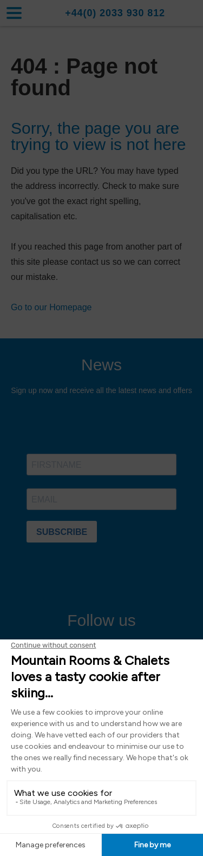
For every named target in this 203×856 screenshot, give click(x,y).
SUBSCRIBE (61, 532)
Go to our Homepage (51, 307)
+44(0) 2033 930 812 (115, 13)
